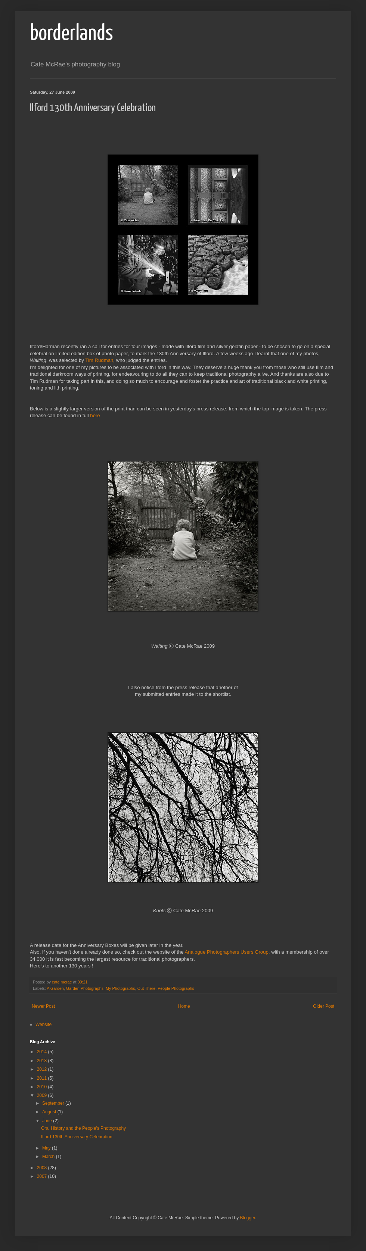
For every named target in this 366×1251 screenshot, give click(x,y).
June (47, 1120)
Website (43, 1024)
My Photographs (120, 988)
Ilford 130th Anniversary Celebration (76, 1136)
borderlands (71, 34)
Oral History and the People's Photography (83, 1128)
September (53, 1103)
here (95, 415)
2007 (42, 1176)
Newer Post (43, 1006)
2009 (42, 1095)
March (49, 1156)
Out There (146, 988)
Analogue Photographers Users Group (227, 952)
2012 (42, 1069)
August (50, 1111)
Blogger (247, 1217)
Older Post (323, 1006)
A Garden (55, 988)
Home (184, 1006)
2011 (42, 1078)
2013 (42, 1060)
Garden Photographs (84, 988)
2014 (42, 1051)
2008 (42, 1167)
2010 (42, 1086)
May (47, 1148)
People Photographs (176, 988)
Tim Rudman (99, 360)
